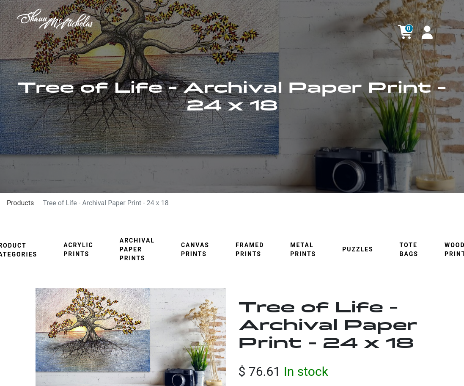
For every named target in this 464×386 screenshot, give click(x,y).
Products (20, 203)
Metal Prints (303, 249)
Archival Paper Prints (137, 249)
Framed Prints (250, 249)
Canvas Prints (195, 249)
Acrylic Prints (78, 249)
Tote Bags (409, 249)
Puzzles (357, 249)
